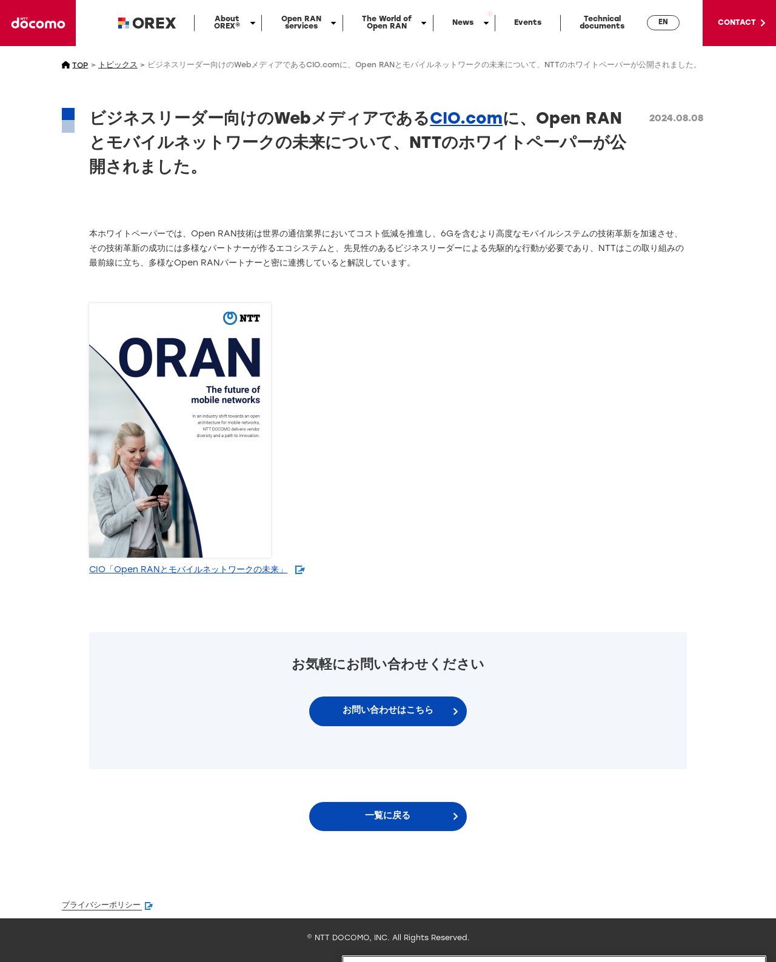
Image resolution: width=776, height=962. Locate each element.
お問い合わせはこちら (388, 710)
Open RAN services (301, 23)
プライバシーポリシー (101, 905)
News (462, 23)
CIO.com (466, 120)
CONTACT (737, 23)
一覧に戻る (387, 816)
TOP (80, 65)
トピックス (118, 65)
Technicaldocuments (602, 23)
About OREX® (227, 23)
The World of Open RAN (387, 23)
